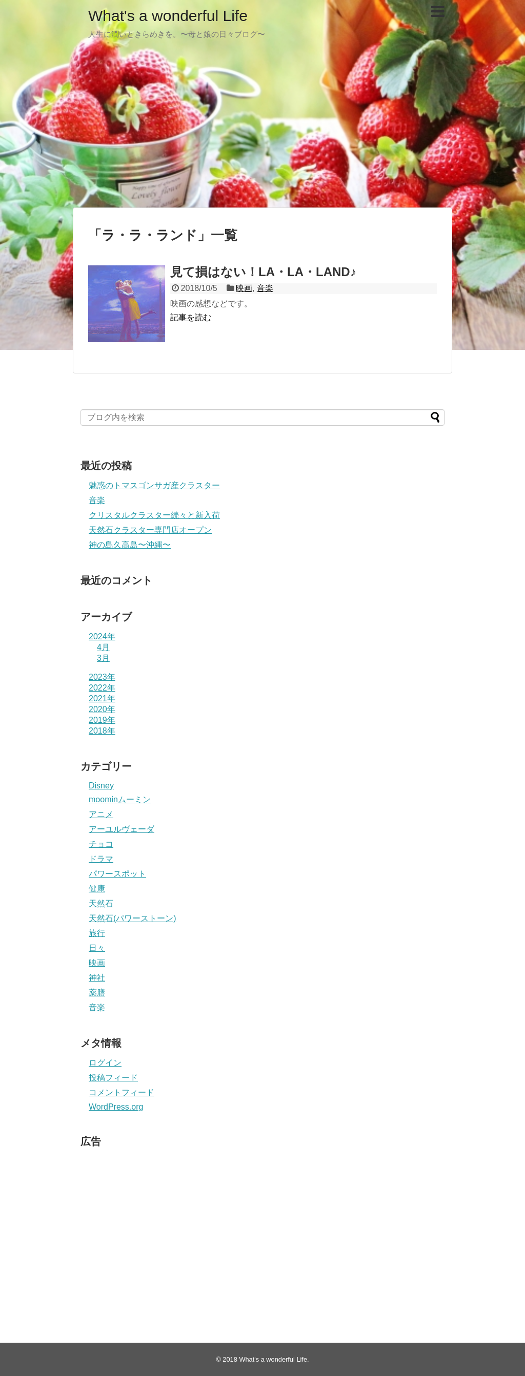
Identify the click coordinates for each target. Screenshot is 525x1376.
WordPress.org (116, 1106)
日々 (97, 948)
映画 (244, 288)
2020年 (102, 709)
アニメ (101, 814)
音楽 (265, 288)
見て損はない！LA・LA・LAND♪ (263, 272)
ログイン (105, 1062)
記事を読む (190, 317)
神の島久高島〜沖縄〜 (130, 544)
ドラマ (101, 858)
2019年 (102, 720)
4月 (103, 647)
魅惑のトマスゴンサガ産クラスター (154, 485)
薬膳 (97, 992)
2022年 (102, 687)
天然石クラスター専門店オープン (150, 530)
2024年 (102, 636)
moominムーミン (120, 799)
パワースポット (117, 873)
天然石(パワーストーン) (132, 918)
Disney (101, 785)
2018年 (102, 730)
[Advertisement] (262, 128)
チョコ (101, 844)
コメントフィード (121, 1092)
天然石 (101, 903)
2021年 (102, 698)
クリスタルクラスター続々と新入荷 (154, 515)
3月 (103, 658)
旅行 (97, 933)
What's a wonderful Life (168, 15)
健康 (97, 888)
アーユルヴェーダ (121, 829)
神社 (97, 977)
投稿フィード (113, 1077)
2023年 (102, 677)
